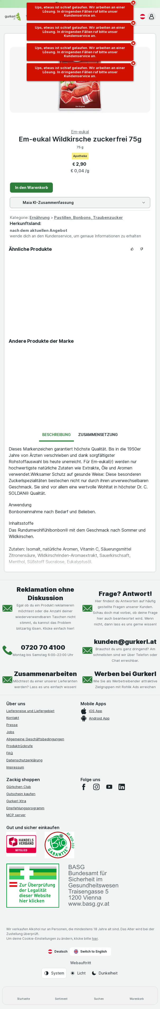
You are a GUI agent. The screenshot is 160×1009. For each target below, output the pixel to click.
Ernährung (40, 217)
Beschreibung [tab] (56, 434)
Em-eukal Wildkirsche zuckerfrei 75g (80, 139)
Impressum (15, 767)
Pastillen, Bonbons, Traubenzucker (88, 217)
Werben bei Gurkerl (125, 674)
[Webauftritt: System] (54, 973)
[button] (151, 16)
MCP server (16, 815)
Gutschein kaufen (20, 794)
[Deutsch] (141, 16)
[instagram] (96, 787)
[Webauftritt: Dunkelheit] (104, 973)
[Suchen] (99, 995)
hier (95, 939)
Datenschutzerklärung (24, 760)
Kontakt (12, 718)
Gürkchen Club (18, 787)
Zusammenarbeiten (45, 674)
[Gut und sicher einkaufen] (59, 845)
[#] (32, 886)
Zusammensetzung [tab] (98, 434)
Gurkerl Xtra (16, 801)
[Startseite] (23, 995)
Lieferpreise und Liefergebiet (30, 711)
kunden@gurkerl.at (125, 641)
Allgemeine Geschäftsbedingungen (35, 739)
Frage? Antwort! (125, 593)
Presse (12, 725)
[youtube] (109, 787)
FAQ (9, 753)
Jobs (10, 732)
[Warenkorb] (136, 995)
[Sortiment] (61, 995)
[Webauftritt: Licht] (78, 973)
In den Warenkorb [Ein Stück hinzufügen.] (31, 187)
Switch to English (90, 951)
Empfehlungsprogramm (25, 808)
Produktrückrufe (19, 746)
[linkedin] (122, 787)
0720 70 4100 (43, 647)
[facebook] (84, 787)
